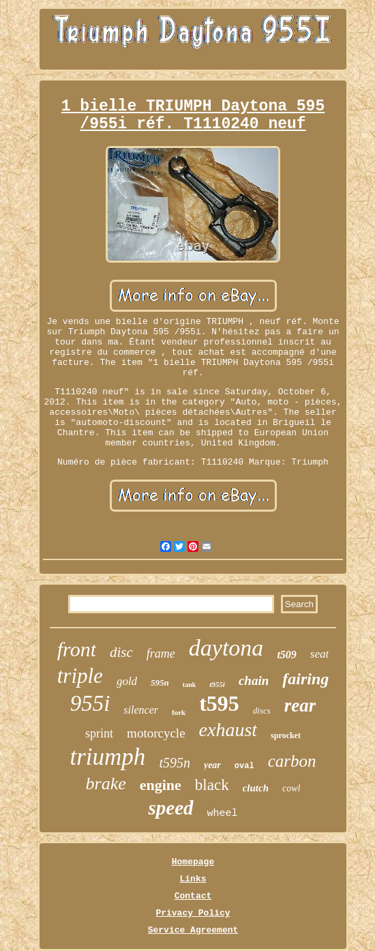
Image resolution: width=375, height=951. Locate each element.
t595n (174, 762)
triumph (108, 757)
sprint (99, 733)
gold (127, 681)
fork (178, 712)
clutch (256, 787)
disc (121, 652)
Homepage (193, 862)
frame (161, 653)
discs (262, 710)
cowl (291, 788)
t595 (219, 703)
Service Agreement (193, 930)
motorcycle (156, 733)
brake (106, 783)
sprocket (286, 735)
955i (90, 703)
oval (244, 766)
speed (170, 808)
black (212, 784)
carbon (292, 761)
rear (300, 705)
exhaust (228, 729)
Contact (193, 896)
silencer (140, 710)
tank (189, 684)
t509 (286, 654)
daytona (226, 647)
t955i (217, 684)
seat (319, 653)
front (76, 649)
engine (160, 784)
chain (254, 680)
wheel (222, 813)
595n (160, 682)
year (212, 765)
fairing (305, 679)
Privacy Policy (192, 913)
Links (192, 879)
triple (80, 676)
